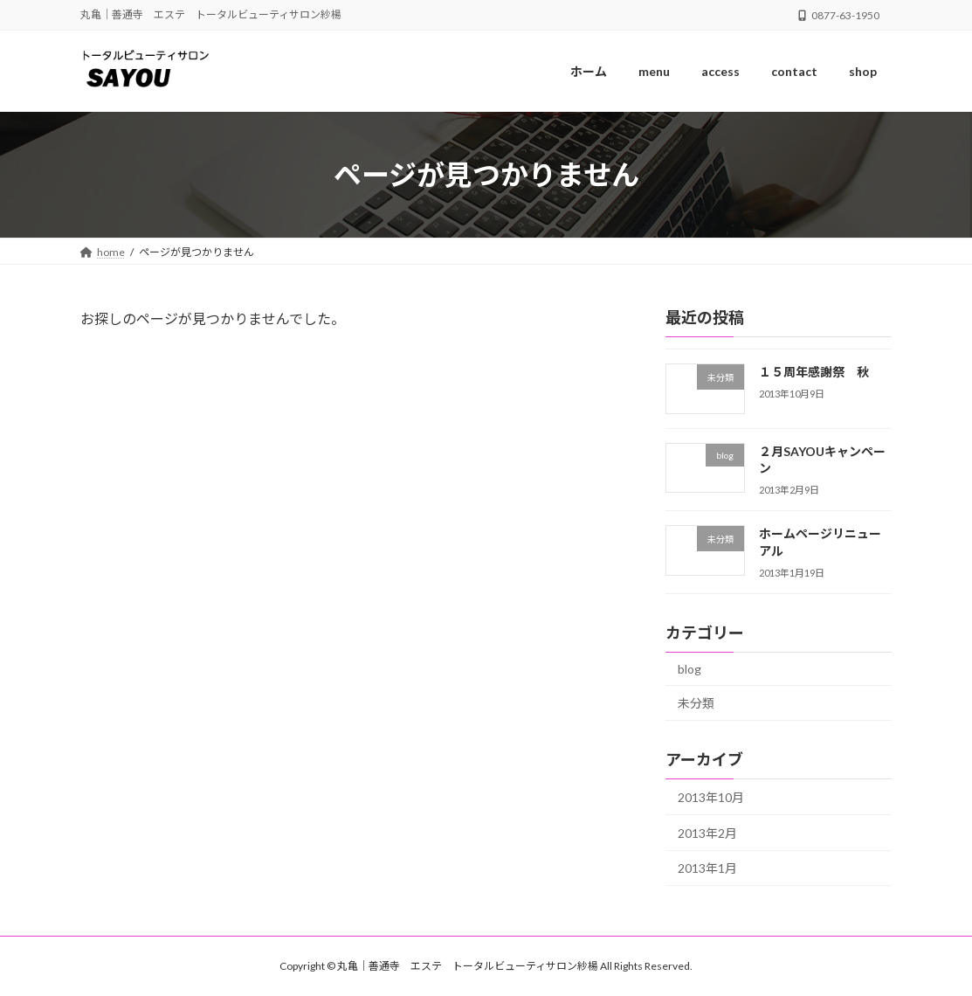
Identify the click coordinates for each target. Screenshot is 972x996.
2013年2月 (707, 833)
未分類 (696, 703)
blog (689, 668)
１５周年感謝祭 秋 (814, 371)
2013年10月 (711, 798)
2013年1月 (707, 868)
